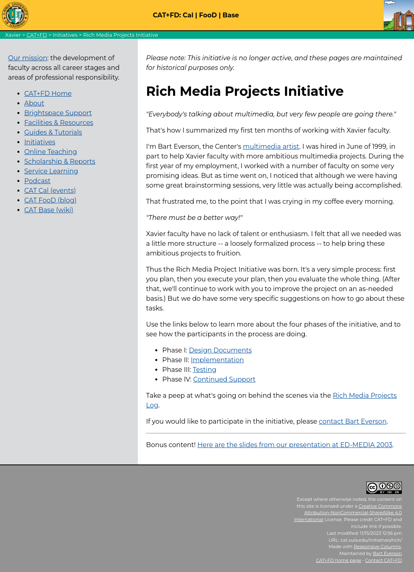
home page (338, 560)
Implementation (217, 360)
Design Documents (220, 350)
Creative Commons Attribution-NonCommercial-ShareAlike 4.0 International (348, 513)
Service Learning (51, 171)
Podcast (37, 181)
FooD (208, 15)
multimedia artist (271, 146)
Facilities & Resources (58, 123)
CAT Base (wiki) (48, 210)
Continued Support (224, 379)
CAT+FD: (167, 15)
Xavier (13, 35)
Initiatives (65, 35)
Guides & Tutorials (53, 132)
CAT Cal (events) (50, 190)
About (34, 103)
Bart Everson (387, 553)
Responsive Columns (377, 546)
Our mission (27, 58)
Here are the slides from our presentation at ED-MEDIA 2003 (294, 445)
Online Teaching (50, 152)
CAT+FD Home (48, 93)
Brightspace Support (58, 113)
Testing (204, 370)
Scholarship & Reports (59, 161)
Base (231, 15)
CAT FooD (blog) (50, 200)
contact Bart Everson (353, 421)
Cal (188, 15)
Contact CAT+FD (383, 560)
